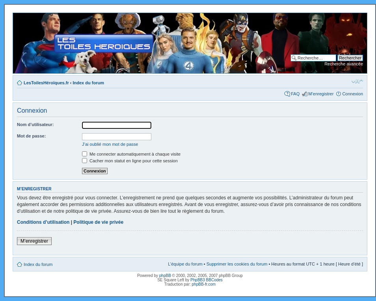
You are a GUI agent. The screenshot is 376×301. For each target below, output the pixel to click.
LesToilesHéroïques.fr (46, 82)
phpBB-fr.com (204, 284)
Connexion (352, 93)
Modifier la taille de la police (357, 81)
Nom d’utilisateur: (35, 124)
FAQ (295, 93)
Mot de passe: (31, 136)
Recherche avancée (343, 63)
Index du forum (88, 82)
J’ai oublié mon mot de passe (110, 144)
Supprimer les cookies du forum (237, 264)
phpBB (165, 275)
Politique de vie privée (98, 222)
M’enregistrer (320, 93)
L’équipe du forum (185, 264)
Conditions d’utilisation (43, 222)
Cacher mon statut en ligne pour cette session (130, 160)
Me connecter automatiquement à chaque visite (131, 154)
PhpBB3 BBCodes (206, 280)
